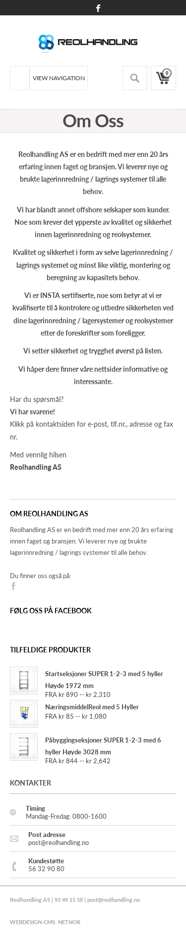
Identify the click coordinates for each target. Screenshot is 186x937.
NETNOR (69, 922)
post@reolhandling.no (113, 899)
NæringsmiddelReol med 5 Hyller (74, 707)
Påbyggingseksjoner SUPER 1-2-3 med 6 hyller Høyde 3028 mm (85, 746)
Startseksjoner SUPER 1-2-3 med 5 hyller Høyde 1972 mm (86, 679)
